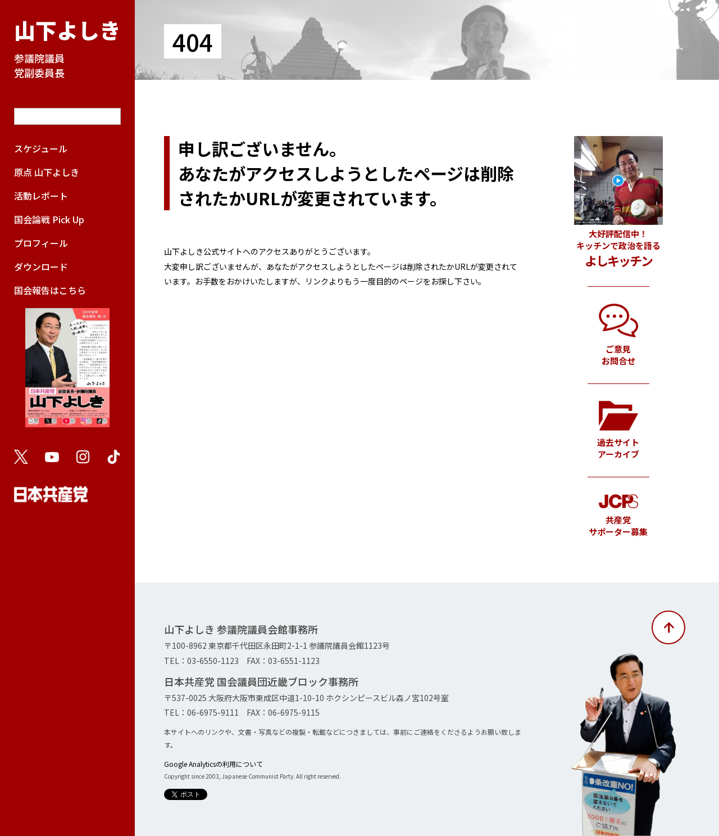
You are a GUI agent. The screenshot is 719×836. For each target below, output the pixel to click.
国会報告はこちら (67, 361)
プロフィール (41, 243)
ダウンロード (41, 266)
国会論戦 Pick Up (49, 219)
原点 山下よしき (46, 172)
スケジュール (40, 148)
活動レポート (41, 195)
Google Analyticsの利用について (213, 764)
